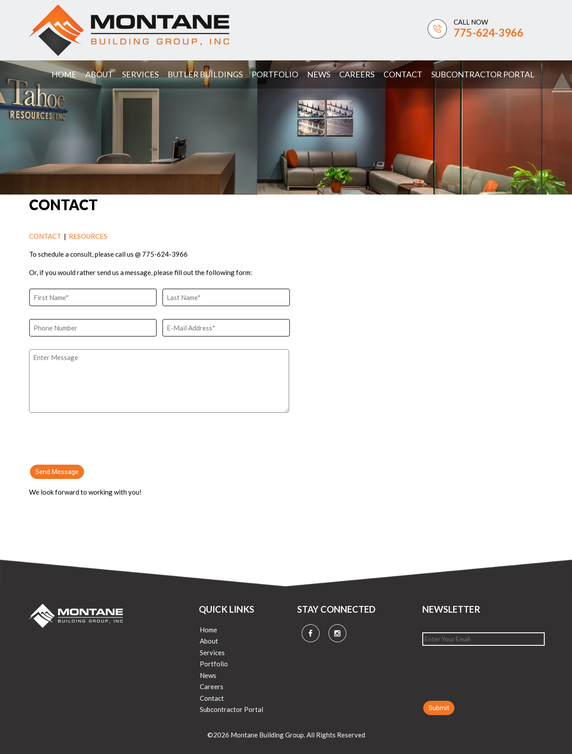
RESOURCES (88, 236)
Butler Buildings (205, 74)
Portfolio (275, 74)
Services (140, 74)
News (318, 74)
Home (63, 74)
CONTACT (45, 236)
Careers (356, 74)
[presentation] (97, 433)
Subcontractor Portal (482, 74)
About (99, 74)
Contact (402, 74)
